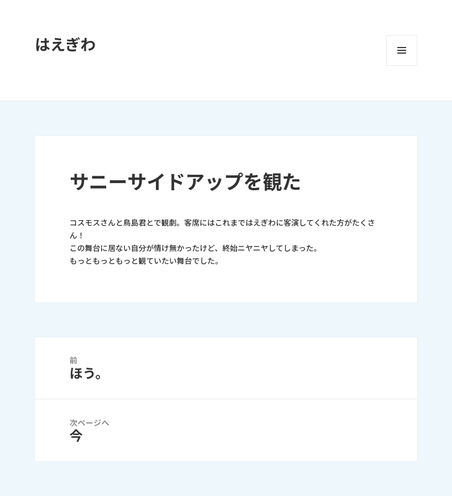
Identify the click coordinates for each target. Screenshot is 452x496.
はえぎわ (65, 44)
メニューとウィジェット (401, 50)
